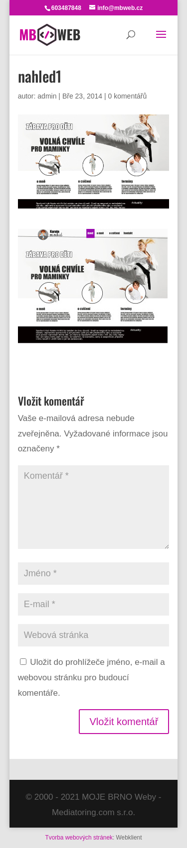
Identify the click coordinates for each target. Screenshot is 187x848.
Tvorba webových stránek (78, 837)
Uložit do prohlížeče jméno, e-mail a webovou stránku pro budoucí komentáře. (91, 677)
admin (46, 96)
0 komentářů (127, 96)
